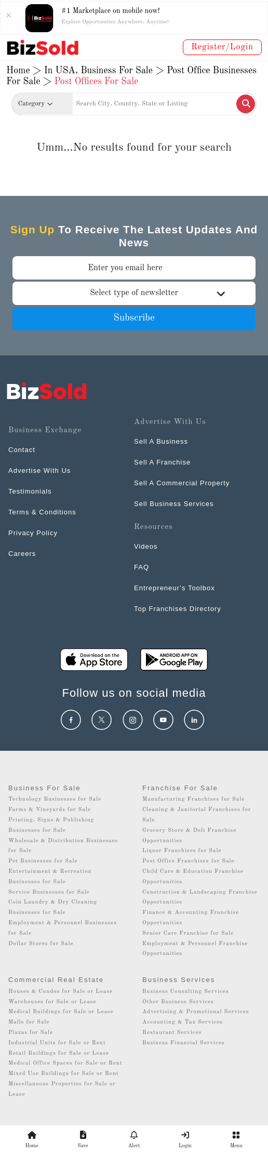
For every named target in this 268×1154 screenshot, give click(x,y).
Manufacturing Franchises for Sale (193, 799)
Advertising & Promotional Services (195, 1012)
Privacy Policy (33, 533)
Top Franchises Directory (177, 609)
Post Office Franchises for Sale (188, 861)
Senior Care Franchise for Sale (188, 933)
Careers (22, 554)
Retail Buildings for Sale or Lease (58, 1053)
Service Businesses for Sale (49, 892)
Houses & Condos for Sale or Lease (60, 991)
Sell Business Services (174, 504)
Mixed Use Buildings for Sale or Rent (63, 1074)
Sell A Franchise (162, 462)
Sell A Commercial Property (182, 483)
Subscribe (134, 318)
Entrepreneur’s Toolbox (174, 588)
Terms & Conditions (42, 512)
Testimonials (30, 491)
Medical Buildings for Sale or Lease (61, 1012)
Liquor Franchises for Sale (182, 851)
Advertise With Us (39, 470)
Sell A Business (161, 441)
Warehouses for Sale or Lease (52, 1002)
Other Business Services (178, 1002)
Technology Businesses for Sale (54, 799)
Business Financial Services (183, 1043)
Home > (24, 70)
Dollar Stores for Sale (41, 944)
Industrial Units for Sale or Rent (56, 1043)
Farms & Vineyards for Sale (49, 810)
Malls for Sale (28, 1022)
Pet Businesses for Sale (43, 861)
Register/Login (222, 47)
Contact (21, 450)
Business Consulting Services (185, 991)
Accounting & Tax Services (182, 1022)
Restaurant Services (172, 1033)
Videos (146, 546)
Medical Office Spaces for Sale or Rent (65, 1063)
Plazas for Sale (30, 1033)
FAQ (141, 567)
